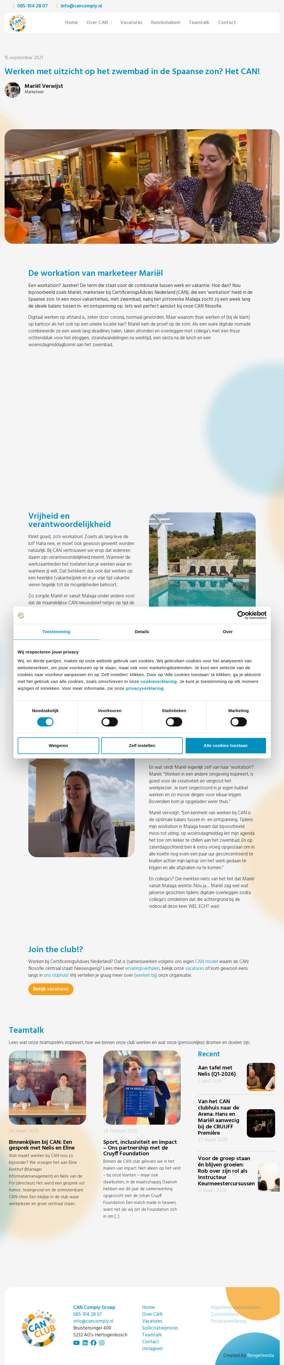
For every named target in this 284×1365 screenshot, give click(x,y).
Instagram (152, 1349)
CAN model (206, 962)
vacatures (194, 968)
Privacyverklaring (228, 1321)
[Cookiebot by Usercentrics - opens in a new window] (242, 615)
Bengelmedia (260, 1356)
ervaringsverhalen (142, 968)
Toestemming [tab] (56, 631)
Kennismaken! (165, 23)
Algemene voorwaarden (235, 1307)
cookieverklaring (158, 681)
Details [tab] (142, 631)
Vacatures (131, 23)
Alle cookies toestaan (225, 745)
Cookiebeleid (225, 1314)
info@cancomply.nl (79, 6)
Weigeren (58, 745)
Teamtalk (199, 23)
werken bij (146, 975)
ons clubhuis (55, 975)
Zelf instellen (142, 745)
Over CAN (97, 23)
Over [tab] (228, 631)
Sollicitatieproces (160, 1328)
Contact (227, 23)
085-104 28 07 (30, 6)
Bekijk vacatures (51, 989)
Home (71, 23)
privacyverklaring (145, 688)
